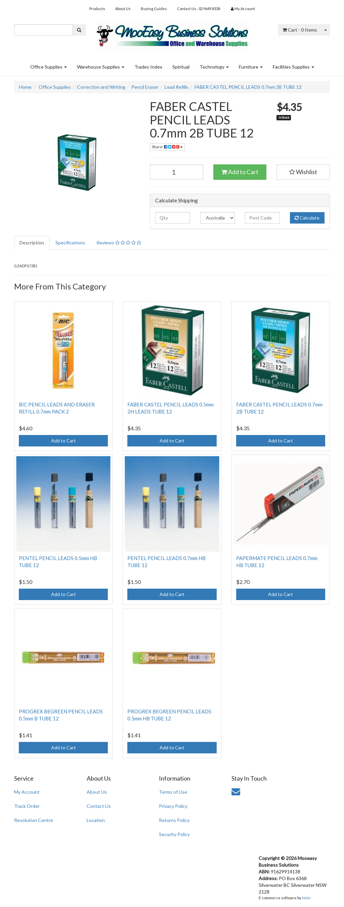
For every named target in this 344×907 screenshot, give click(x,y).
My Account (27, 792)
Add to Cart (239, 171)
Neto (306, 898)
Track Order (27, 806)
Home (25, 87)
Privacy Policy (173, 806)
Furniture (251, 67)
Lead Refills (176, 87)
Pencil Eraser (145, 87)
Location (96, 820)
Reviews (118, 242)
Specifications (70, 242)
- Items (300, 30)
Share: (167, 146)
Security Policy (174, 834)
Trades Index (148, 67)
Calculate (307, 218)
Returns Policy (174, 820)
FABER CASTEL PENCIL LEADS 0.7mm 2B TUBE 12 (248, 87)
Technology (214, 67)
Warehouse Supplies (100, 67)
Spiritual (180, 67)
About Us (123, 8)
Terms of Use (173, 792)
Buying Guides (154, 8)
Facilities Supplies (293, 67)
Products (97, 8)
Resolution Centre (33, 820)
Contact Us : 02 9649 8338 (198, 8)
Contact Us (99, 806)
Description (31, 242)
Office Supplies (48, 67)
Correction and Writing (101, 87)
